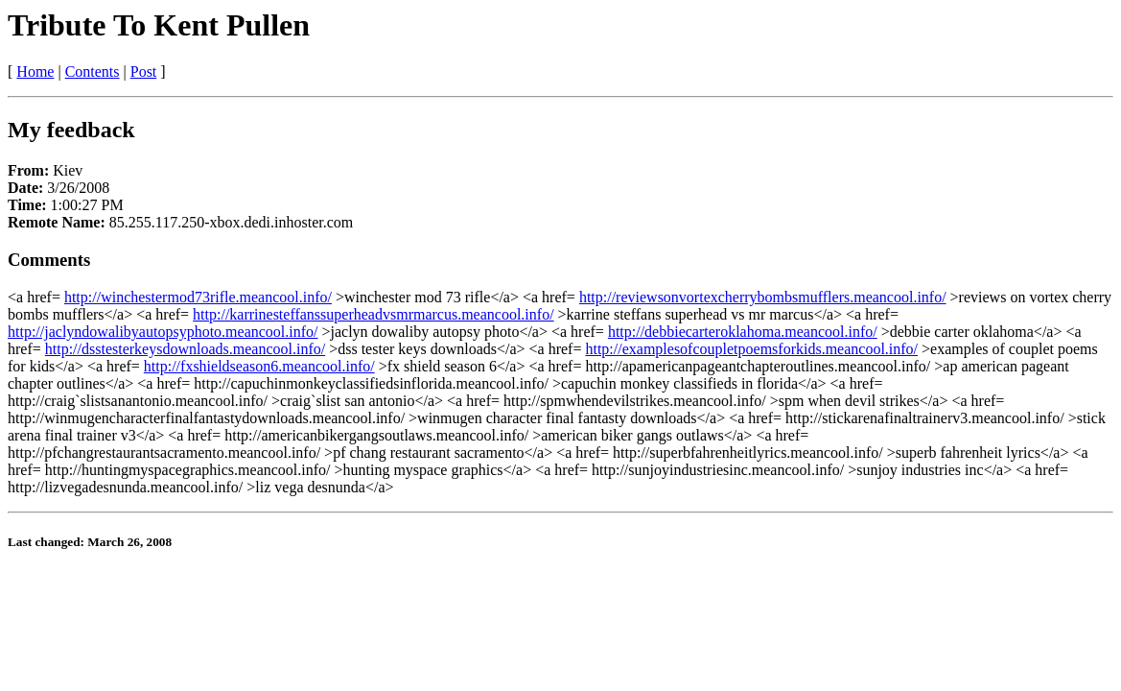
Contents (92, 71)
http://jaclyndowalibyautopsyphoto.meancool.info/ (163, 331)
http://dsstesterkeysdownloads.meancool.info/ (185, 349)
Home (35, 71)
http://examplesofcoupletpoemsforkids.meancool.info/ (751, 349)
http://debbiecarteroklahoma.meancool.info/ (742, 331)
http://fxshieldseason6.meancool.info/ (259, 366)
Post (143, 71)
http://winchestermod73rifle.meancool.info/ (198, 297)
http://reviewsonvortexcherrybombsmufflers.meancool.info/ (762, 297)
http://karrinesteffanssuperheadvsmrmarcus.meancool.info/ (373, 314)
